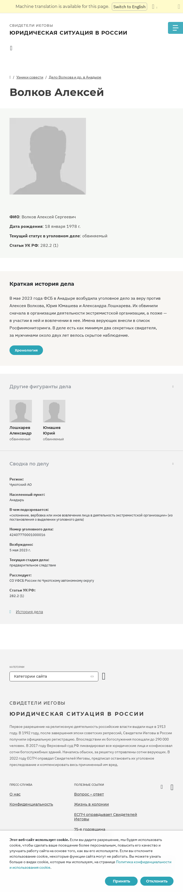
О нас (15, 794)
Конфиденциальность (31, 804)
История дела (29, 612)
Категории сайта (30, 676)
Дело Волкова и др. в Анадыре (75, 77)
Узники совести (29, 77)
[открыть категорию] (104, 676)
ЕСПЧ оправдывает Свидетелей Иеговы (105, 817)
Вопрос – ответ (89, 794)
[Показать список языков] (154, 7)
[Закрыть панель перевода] (179, 7)
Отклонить (156, 881)
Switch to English (129, 6)
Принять (121, 881)
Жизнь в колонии (91, 804)
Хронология (26, 350)
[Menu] (175, 28)
